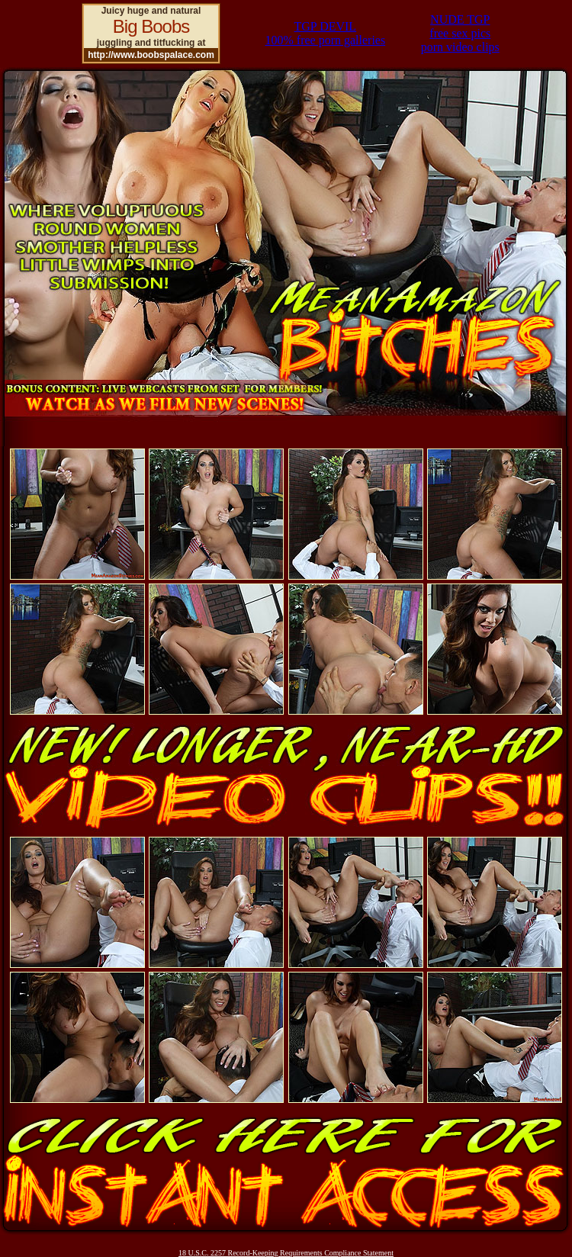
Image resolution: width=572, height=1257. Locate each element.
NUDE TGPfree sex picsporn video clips (460, 33)
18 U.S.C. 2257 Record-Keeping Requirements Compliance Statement (286, 1253)
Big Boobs (151, 26)
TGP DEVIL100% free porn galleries (325, 33)
